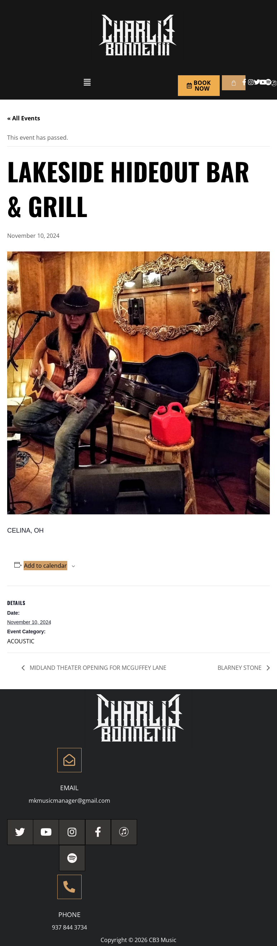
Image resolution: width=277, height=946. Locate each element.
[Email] (69, 760)
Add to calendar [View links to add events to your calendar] (45, 566)
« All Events (23, 118)
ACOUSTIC (20, 641)
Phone (69, 915)
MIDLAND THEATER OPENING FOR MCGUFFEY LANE (97, 668)
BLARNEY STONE (240, 668)
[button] (87, 82)
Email (69, 787)
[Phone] (69, 887)
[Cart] (234, 82)
